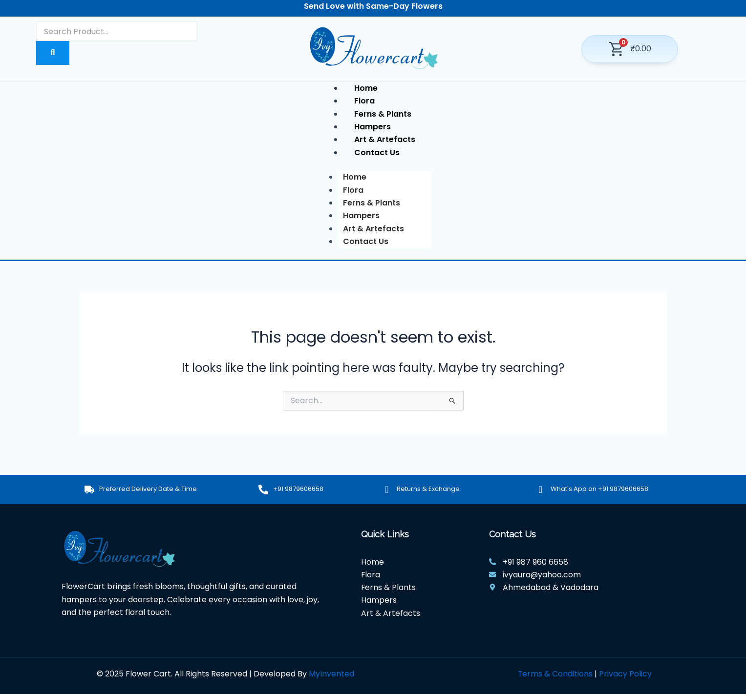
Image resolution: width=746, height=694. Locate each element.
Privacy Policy (625, 673)
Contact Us (365, 241)
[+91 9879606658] (263, 489)
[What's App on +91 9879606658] (541, 489)
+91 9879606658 (298, 488)
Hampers (361, 215)
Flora (353, 190)
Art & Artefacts (373, 228)
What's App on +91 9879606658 (599, 488)
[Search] (116, 31)
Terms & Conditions (555, 673)
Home (354, 177)
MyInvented (331, 673)
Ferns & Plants (371, 202)
